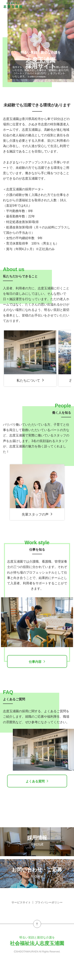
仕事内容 (37, 661)
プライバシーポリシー (49, 902)
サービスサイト (21, 902)
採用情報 (37, 840)
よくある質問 (37, 781)
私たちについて (30, 380)
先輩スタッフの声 (37, 514)
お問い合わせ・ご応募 (37, 872)
